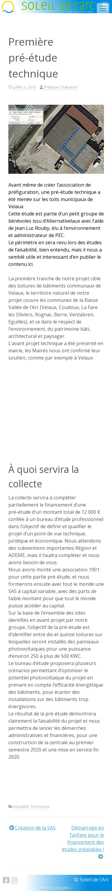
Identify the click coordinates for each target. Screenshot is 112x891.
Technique (40, 806)
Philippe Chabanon (61, 87)
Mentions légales (54, 887)
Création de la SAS (35, 827)
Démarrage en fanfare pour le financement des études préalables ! (83, 838)
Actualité (21, 806)
